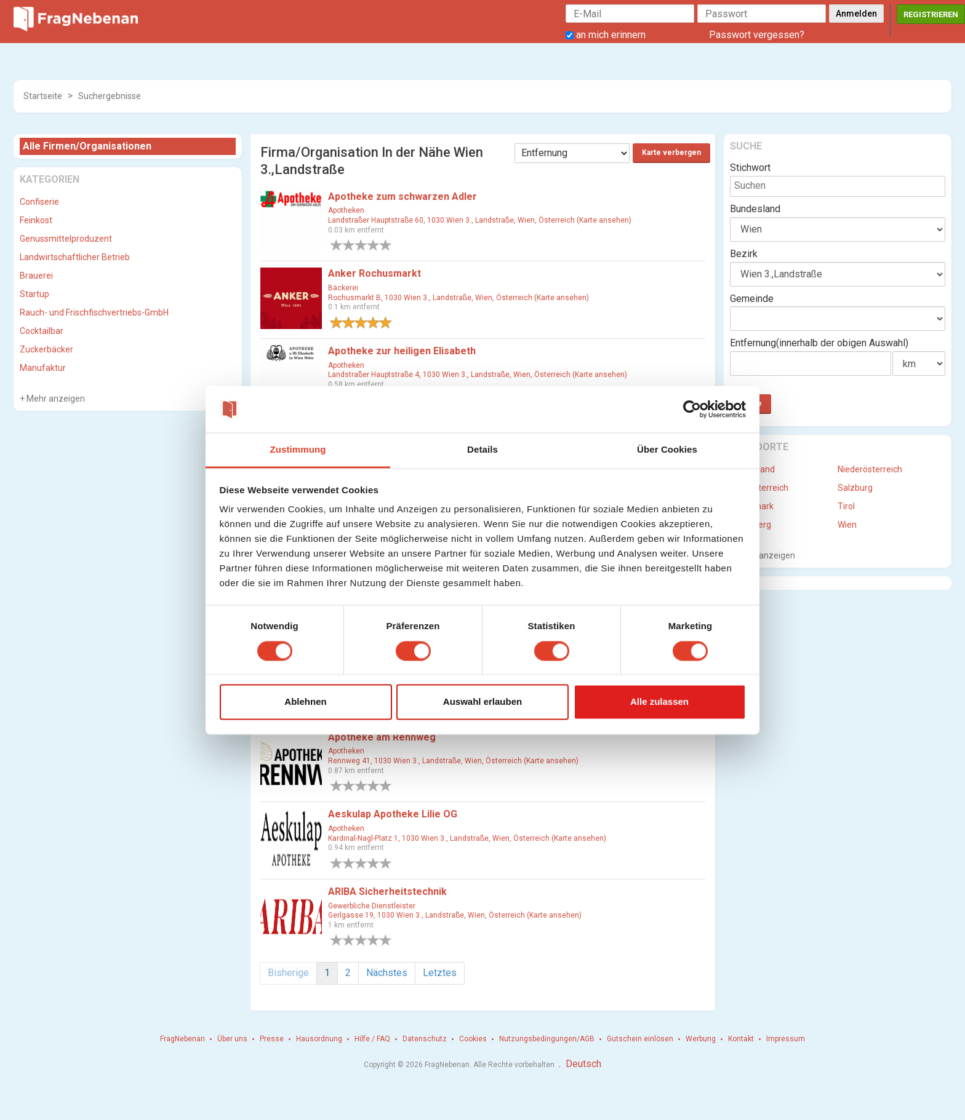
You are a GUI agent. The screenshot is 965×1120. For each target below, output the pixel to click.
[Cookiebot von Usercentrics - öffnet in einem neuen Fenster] (692, 409)
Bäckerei (343, 288)
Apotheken (346, 210)
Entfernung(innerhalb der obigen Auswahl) (819, 343)
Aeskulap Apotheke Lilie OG (392, 814)
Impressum (785, 1039)
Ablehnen (305, 702)
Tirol (846, 506)
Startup (34, 294)
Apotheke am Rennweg (382, 737)
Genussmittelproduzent (66, 239)
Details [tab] (482, 450)
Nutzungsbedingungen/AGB (547, 1039)
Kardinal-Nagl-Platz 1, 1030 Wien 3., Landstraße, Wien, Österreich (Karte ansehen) (467, 838)
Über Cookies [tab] (667, 450)
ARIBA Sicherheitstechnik (387, 891)
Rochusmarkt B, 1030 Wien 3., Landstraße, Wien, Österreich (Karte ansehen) (458, 297)
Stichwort (750, 167)
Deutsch (583, 1064)
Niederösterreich (870, 469)
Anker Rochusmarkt (374, 273)
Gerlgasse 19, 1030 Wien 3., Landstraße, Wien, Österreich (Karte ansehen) (455, 915)
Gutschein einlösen (640, 1039)
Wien (847, 525)
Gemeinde (752, 298)
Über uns (232, 1039)
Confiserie (39, 202)
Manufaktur (43, 368)
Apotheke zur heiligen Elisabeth (402, 351)
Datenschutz (424, 1039)
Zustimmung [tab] (298, 450)
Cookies (473, 1039)
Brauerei (36, 275)
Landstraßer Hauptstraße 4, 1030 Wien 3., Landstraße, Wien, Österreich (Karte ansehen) (477, 374)
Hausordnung (319, 1039)
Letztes (440, 973)
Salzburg (855, 488)
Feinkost (36, 220)
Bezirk (744, 254)
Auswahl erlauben (482, 702)
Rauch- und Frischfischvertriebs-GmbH (94, 312)
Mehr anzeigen (55, 398)
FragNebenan (182, 1039)
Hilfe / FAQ (372, 1039)
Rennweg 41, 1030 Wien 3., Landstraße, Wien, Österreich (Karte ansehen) (453, 761)
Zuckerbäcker (46, 349)
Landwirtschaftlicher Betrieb (75, 257)
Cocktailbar (41, 331)
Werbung (701, 1039)
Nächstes (386, 973)
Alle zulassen (659, 702)
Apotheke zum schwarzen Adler (402, 196)
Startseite (42, 96)
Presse (272, 1039)
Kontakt (741, 1039)
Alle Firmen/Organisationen (87, 146)
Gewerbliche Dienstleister (371, 906)
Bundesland (755, 209)
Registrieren (930, 14)
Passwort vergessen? (756, 35)
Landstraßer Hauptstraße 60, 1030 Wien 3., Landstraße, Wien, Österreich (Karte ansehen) (479, 220)
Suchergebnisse (109, 96)
